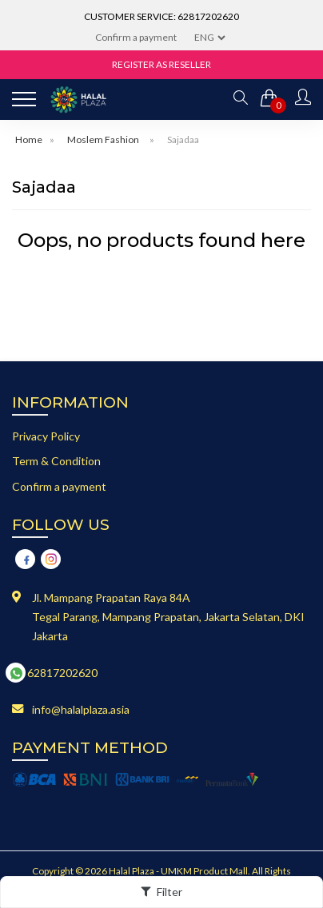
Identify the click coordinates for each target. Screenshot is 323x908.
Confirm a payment (136, 37)
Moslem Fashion (103, 139)
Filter (161, 891)
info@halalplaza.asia (81, 709)
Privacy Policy (46, 436)
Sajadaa (183, 139)
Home (28, 139)
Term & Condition (56, 461)
